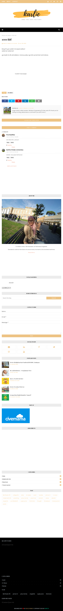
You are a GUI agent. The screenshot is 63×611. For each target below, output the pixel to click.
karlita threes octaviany (10, 43)
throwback (47, 501)
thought (39, 501)
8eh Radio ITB (6, 495)
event (34, 495)
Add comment (11, 166)
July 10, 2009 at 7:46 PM (12, 137)
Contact (15, 1)
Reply (8, 142)
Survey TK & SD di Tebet (16, 378)
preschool (31, 482)
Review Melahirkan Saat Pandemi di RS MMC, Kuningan (25, 362)
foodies (41, 495)
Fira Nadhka (10, 135)
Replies (9, 145)
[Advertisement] (31, 521)
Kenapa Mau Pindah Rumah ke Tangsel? (20, 395)
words (4, 504)
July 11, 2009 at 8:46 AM (12, 152)
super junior (24, 501)
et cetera (8, 35)
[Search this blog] (24, 298)
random (41, 498)
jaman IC (48, 495)
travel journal (31, 485)
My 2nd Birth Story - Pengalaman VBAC (21, 370)
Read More (31, 252)
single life (5, 501)
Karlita (47, 608)
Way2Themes (29, 608)
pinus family (24, 498)
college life (16, 495)
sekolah (53, 498)
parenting (16, 498)
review (47, 498)
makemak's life (31, 479)
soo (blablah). (14, 501)
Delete (12, 142)
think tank (32, 501)
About (8, 1)
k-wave (55, 495)
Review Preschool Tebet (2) (17, 387)
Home (3, 1)
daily (31, 476)
